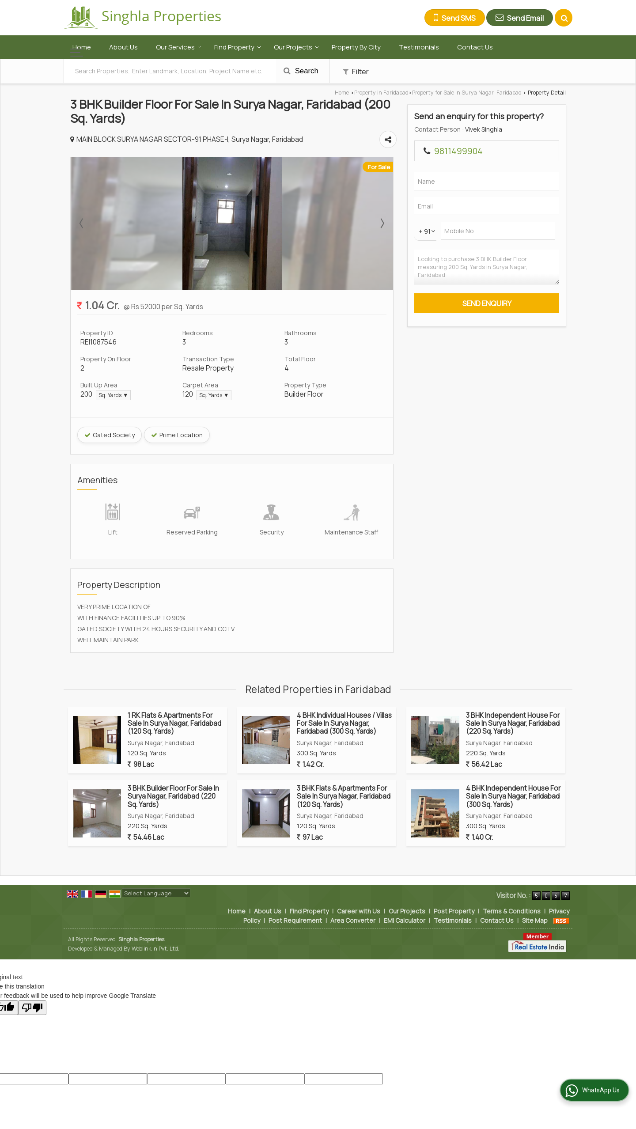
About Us (123, 47)
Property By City (356, 47)
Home (81, 47)
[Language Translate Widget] (156, 893)
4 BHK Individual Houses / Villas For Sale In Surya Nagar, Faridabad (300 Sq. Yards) (344, 723)
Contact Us (475, 47)
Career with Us (358, 911)
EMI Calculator (404, 920)
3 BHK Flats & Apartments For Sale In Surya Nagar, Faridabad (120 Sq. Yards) (343, 796)
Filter (356, 71)
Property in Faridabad (381, 92)
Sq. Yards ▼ (113, 395)
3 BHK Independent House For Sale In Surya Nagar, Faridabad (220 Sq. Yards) (513, 723)
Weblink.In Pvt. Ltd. (155, 948)
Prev (82, 223)
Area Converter (352, 920)
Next (382, 223)
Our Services (178, 47)
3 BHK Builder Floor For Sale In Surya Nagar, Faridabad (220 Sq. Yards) (173, 796)
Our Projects (296, 47)
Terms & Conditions (512, 911)
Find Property (237, 47)
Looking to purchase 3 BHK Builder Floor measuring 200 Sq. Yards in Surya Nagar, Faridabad (486, 267)
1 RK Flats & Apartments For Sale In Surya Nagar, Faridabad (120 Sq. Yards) (174, 723)
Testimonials (419, 47)
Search (301, 71)
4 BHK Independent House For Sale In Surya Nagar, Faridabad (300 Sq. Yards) (513, 796)
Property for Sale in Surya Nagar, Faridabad (467, 92)
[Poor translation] (32, 1007)
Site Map (535, 920)
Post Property (454, 911)
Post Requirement (295, 920)
